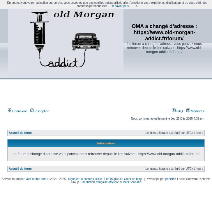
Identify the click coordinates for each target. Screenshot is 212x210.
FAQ (177, 111)
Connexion (18, 111)
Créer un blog (133, 179)
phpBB (169, 179)
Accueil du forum (21, 132)
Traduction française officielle (100, 182)
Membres (195, 111)
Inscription (39, 111)
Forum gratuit (112, 179)
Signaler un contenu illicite (85, 179)
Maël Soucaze (132, 182)
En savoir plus (119, 6)
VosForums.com (35, 179)
